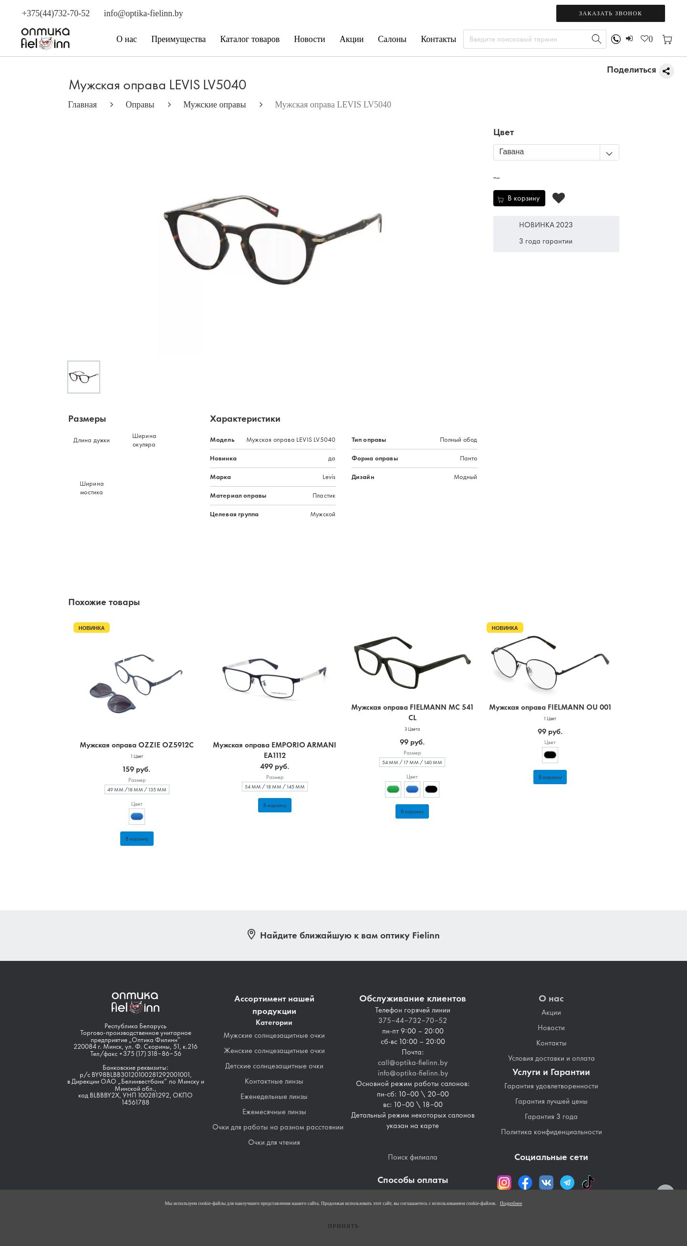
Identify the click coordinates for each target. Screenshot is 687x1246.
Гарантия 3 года (551, 1116)
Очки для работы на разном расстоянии (278, 1127)
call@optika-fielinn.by (413, 1062)
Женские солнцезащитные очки (274, 1050)
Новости (309, 39)
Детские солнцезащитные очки (274, 1066)
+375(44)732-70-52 (56, 13)
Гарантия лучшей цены (551, 1101)
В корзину (136, 838)
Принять (343, 1226)
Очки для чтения (274, 1142)
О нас (126, 39)
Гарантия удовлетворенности (551, 1086)
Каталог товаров (250, 39)
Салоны (392, 39)
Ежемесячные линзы (274, 1112)
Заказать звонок (610, 13)
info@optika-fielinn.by (143, 13)
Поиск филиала (412, 1157)
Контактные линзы (274, 1081)
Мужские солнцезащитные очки (274, 1035)
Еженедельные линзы (274, 1096)
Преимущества (178, 39)
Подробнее (511, 1203)
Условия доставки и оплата (551, 1058)
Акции (352, 39)
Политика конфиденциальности (551, 1132)
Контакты (438, 39)
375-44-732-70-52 (412, 1020)
